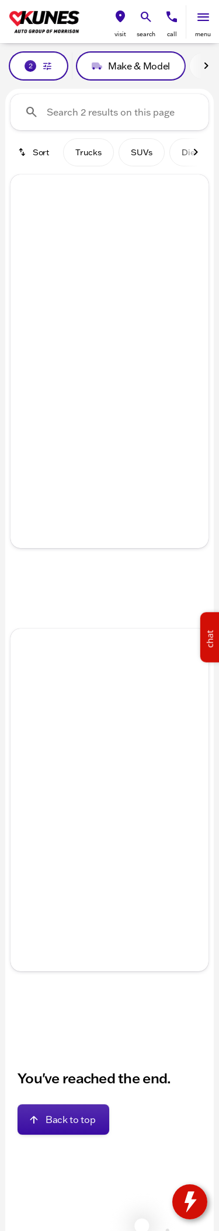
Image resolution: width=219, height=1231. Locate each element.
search (146, 34)
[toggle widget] (189, 1201)
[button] (120, 22)
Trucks (88, 152)
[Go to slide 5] (143, 308)
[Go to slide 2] (91, 308)
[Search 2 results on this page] (109, 112)
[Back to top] (63, 1119)
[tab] (64, 400)
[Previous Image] (26, 248)
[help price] (29, 435)
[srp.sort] (34, 152)
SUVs (141, 152)
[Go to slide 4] (126, 308)
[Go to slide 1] (73, 308)
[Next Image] (206, 66)
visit (120, 34)
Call (172, 34)
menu (203, 34)
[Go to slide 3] (108, 308)
